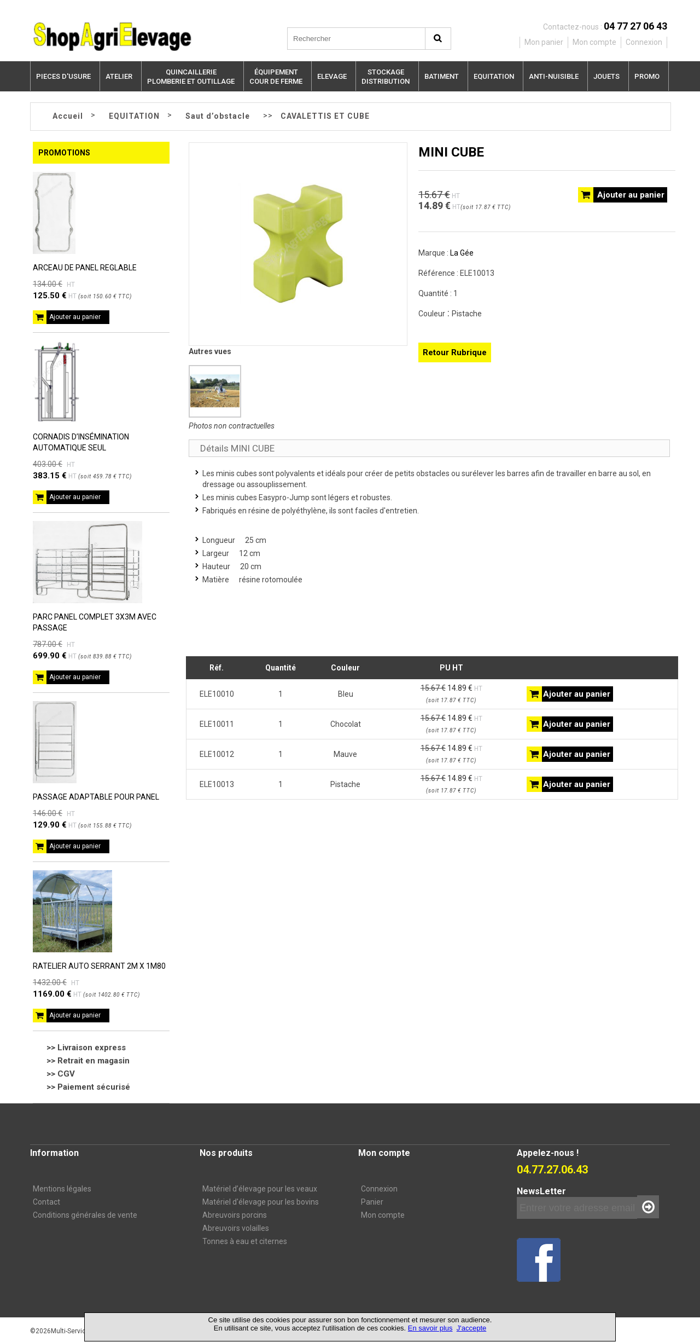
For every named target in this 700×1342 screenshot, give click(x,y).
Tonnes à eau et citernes (244, 1241)
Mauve (345, 754)
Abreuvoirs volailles (235, 1228)
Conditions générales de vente (85, 1215)
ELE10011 (217, 724)
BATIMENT (441, 76)
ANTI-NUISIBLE (554, 76)
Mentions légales (62, 1188)
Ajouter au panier (75, 317)
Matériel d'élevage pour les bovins (260, 1202)
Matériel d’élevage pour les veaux (259, 1188)
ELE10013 (217, 784)
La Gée (462, 252)
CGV (66, 1074)
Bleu (345, 694)
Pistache (345, 784)
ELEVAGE (332, 76)
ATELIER (119, 76)
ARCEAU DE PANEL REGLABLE (85, 267)
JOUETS (606, 76)
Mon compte (383, 1215)
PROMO (647, 76)
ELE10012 (217, 754)
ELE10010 (217, 694)
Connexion (379, 1188)
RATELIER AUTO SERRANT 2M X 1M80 (99, 966)
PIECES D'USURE (63, 76)
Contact (46, 1202)
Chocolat (345, 724)
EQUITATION (494, 76)
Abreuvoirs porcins (234, 1215)
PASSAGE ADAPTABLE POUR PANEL (96, 797)
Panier (372, 1202)
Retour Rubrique (455, 352)
